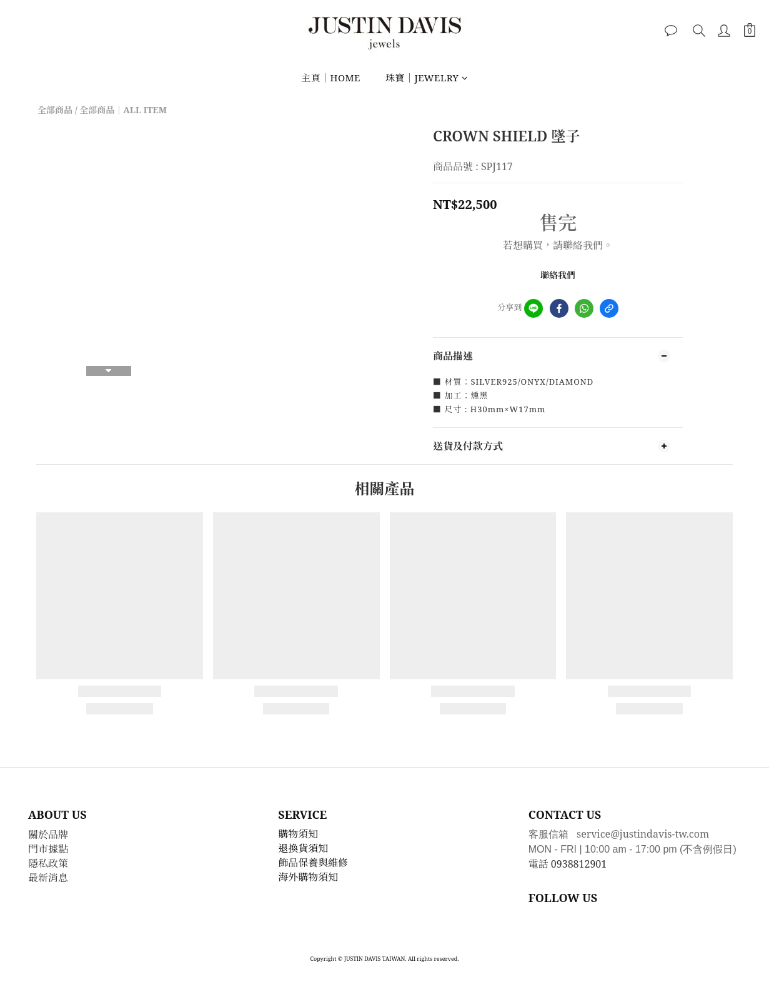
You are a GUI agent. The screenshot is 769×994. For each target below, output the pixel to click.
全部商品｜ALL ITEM (123, 110)
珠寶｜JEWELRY (426, 77)
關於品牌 (48, 834)
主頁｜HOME (330, 77)
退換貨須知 (303, 848)
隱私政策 (48, 863)
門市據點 (48, 849)
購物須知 (298, 834)
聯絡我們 (557, 275)
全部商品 (54, 110)
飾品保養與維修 (313, 863)
